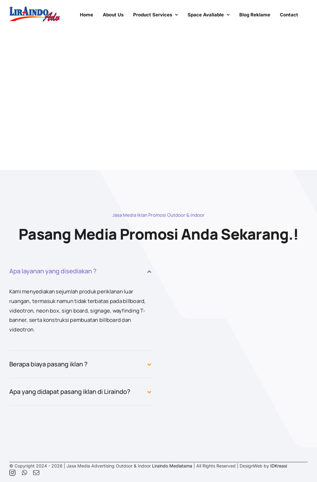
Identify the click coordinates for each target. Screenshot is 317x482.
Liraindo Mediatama (172, 465)
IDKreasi (278, 465)
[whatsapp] (24, 473)
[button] (81, 271)
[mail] (36, 473)
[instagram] (12, 473)
